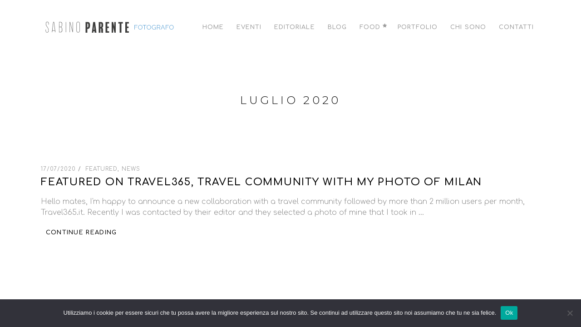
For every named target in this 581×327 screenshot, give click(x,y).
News (131, 169)
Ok (509, 312)
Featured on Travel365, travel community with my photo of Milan (261, 182)
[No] (569, 312)
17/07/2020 (59, 169)
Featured (102, 169)
